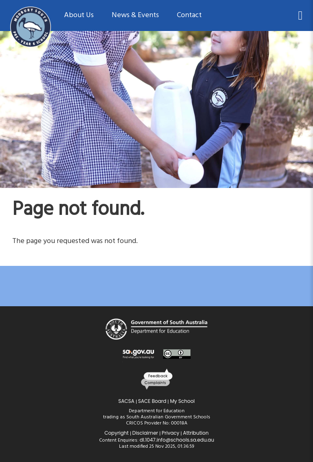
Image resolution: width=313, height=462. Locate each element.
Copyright (116, 432)
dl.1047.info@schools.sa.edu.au (177, 439)
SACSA (126, 401)
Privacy (170, 432)
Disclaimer (145, 432)
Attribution (196, 432)
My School (182, 401)
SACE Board (152, 401)
